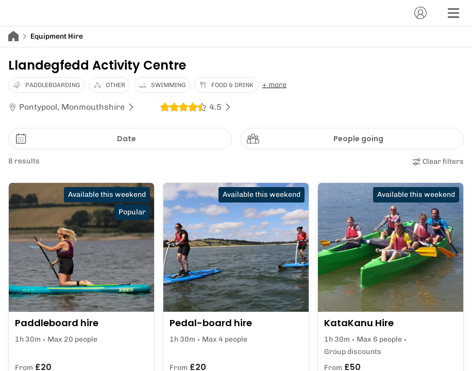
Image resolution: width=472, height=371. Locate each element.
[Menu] (453, 13)
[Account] (420, 13)
